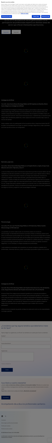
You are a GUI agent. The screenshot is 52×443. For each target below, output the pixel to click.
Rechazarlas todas (45, 16)
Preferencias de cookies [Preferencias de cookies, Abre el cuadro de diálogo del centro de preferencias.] (6, 16)
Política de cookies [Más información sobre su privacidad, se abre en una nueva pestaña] (24, 13)
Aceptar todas (36, 16)
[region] (26, 9)
